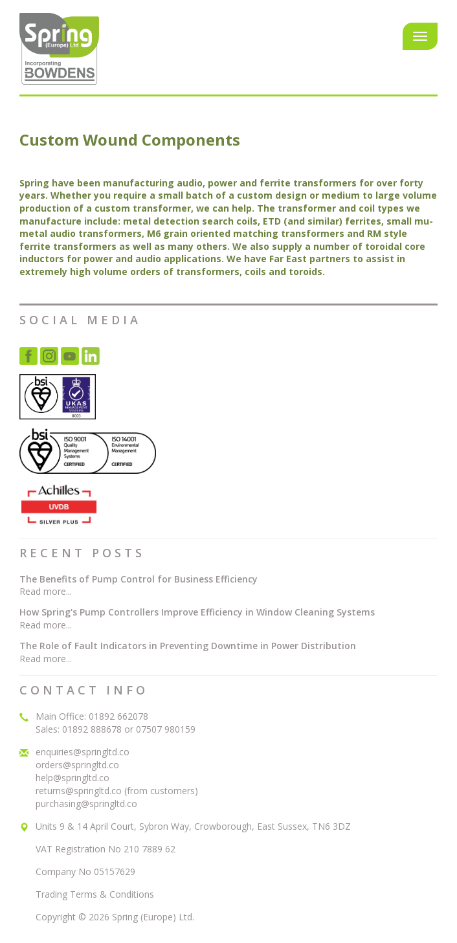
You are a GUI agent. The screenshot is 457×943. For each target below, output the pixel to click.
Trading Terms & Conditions (95, 894)
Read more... (45, 591)
